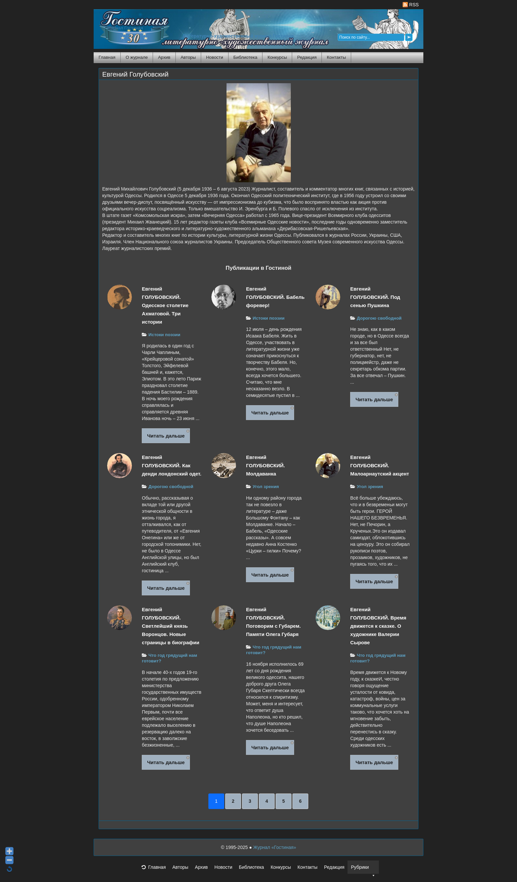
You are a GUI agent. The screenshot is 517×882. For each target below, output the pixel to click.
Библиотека (245, 57)
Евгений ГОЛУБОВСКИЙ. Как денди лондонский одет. (171, 465)
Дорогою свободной (379, 318)
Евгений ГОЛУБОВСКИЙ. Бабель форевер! (275, 297)
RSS (411, 4)
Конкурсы (277, 57)
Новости (214, 57)
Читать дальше (166, 436)
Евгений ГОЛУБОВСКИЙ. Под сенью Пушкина (375, 297)
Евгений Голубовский (135, 74)
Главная (107, 57)
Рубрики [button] (363, 869)
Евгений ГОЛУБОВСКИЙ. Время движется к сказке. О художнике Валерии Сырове (378, 626)
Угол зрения (266, 486)
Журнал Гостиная (125, 27)
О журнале (137, 57)
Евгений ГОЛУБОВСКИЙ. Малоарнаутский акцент (379, 465)
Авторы (188, 57)
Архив (164, 57)
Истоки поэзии (164, 334)
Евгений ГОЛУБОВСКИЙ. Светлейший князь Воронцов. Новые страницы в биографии (170, 626)
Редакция (307, 57)
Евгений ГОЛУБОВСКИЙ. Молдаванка (265, 465)
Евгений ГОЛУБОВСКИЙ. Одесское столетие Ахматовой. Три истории (165, 305)
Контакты (336, 57)
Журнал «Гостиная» (274, 847)
